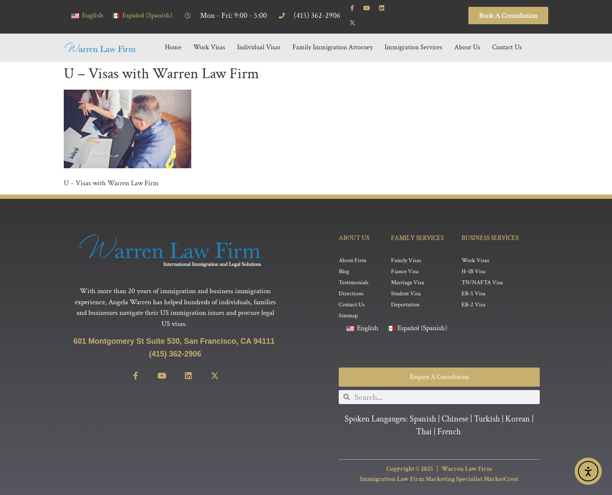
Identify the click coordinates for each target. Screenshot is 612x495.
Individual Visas (258, 36)
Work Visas (209, 36)
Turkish (487, 409)
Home (173, 36)
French (449, 422)
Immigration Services (413, 36)
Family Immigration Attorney (332, 36)
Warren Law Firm (467, 459)
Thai (424, 422)
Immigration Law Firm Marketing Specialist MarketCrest (439, 470)
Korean (517, 409)
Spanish (423, 409)
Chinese (455, 409)
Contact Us (507, 36)
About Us (467, 36)
